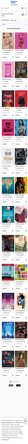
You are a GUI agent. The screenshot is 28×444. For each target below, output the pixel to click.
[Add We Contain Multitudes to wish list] (13, 231)
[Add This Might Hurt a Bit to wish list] (13, 289)
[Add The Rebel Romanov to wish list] (26, 376)
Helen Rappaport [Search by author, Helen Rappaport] (20, 370)
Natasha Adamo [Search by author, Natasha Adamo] (7, 139)
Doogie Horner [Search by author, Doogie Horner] (7, 283)
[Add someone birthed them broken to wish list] (26, 347)
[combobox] (11, 8)
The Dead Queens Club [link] (7, 50)
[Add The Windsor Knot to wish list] (26, 115)
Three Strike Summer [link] (20, 253)
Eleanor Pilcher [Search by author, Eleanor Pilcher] (20, 283)
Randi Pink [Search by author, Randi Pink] (19, 226)
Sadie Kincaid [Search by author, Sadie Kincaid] (20, 81)
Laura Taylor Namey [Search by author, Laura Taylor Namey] (8, 197)
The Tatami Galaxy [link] (20, 311)
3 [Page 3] (13, 382)
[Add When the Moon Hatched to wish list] (26, 173)
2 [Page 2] (11, 382)
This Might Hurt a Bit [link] (7, 282)
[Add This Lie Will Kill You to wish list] (13, 260)
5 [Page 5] (16, 382)
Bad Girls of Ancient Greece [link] (7, 79)
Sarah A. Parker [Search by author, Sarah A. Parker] (20, 168)
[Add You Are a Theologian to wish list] (13, 173)
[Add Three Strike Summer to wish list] (26, 260)
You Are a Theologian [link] (7, 166)
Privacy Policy (19, 422)
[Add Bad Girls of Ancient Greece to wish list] (13, 86)
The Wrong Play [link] (20, 137)
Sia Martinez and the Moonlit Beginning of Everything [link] (7, 339)
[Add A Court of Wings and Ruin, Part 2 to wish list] (26, 57)
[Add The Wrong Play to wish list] (26, 144)
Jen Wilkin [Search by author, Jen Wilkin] (6, 168)
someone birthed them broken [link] (20, 339)
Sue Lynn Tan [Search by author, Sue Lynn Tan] (6, 312)
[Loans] (22, 8)
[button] (23, 15)
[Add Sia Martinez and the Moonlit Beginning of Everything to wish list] (13, 347)
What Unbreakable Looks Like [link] (20, 195)
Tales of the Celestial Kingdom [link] (7, 311)
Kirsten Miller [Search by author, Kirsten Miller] (6, 110)
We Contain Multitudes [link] (7, 224)
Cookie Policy (5, 439)
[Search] (2, 8)
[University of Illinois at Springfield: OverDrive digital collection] (14, 3)
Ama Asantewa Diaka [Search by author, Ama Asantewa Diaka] (21, 341)
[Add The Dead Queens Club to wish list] (13, 57)
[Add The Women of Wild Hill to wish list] (13, 115)
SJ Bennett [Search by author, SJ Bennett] (19, 110)
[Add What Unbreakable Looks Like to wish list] (26, 202)
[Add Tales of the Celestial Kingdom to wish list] (13, 318)
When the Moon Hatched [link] (20, 166)
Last (18, 385)
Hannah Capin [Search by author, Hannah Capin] (7, 52)
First (11, 385)
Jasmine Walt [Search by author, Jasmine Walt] (6, 370)
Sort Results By (5, 20)
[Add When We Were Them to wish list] (13, 202)
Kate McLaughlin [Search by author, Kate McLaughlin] (20, 197)
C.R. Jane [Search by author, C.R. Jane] (19, 139)
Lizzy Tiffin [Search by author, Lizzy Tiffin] (6, 81)
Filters (3, 24)
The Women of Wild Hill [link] (7, 108)
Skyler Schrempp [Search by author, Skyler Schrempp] (20, 254)
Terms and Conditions (7, 422)
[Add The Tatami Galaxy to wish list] (26, 318)
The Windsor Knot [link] (20, 108)
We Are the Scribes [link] (20, 224)
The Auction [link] (19, 79)
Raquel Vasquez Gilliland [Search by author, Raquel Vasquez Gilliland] (8, 341)
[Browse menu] (25, 8)
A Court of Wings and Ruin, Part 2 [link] (20, 50)
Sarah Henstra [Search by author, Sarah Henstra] (7, 226)
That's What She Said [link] (20, 282)
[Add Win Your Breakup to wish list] (13, 144)
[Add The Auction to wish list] (26, 86)
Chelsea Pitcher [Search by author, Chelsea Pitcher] (7, 254)
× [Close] (25, 421)
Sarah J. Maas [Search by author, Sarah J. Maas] (20, 52)
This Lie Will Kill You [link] (7, 253)
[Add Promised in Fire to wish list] (13, 376)
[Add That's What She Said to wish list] (26, 289)
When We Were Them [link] (7, 195)
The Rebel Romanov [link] (20, 368)
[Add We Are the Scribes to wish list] (26, 231)
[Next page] (19, 382)
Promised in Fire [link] (7, 368)
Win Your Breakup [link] (7, 137)
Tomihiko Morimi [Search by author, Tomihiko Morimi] (20, 312)
